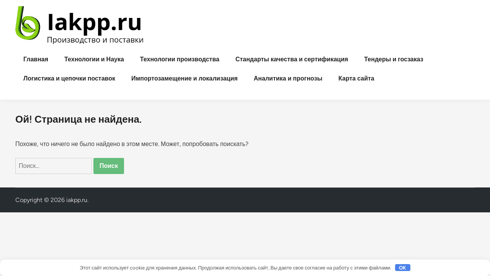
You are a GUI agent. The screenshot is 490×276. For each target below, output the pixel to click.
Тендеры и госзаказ (393, 59)
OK (402, 268)
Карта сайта (356, 78)
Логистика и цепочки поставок (69, 78)
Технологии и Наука (94, 59)
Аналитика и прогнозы (288, 78)
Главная (35, 59)
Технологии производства (179, 59)
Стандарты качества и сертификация (291, 59)
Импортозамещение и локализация (184, 78)
